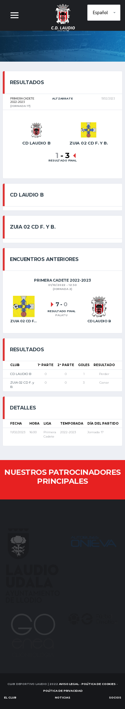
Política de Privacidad (63, 690)
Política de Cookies (98, 684)
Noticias (62, 697)
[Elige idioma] (103, 13)
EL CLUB (10, 697)
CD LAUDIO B (20, 374)
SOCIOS (115, 697)
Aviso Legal (69, 684)
